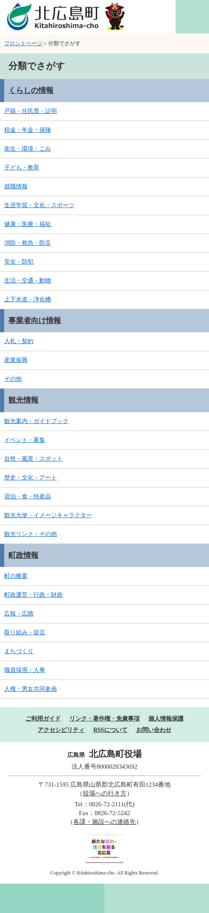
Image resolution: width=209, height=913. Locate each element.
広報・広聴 (18, 613)
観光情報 (23, 400)
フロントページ (23, 43)
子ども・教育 (21, 167)
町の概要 (16, 576)
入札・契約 (18, 341)
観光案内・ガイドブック (36, 421)
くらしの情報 (31, 90)
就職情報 (16, 186)
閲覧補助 (192, 16)
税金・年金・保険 (27, 130)
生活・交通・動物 (27, 280)
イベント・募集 (24, 440)
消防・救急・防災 (27, 243)
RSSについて (110, 730)
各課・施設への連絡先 (104, 821)
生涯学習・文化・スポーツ (39, 205)
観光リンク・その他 (30, 534)
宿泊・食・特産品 (27, 496)
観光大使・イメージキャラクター (48, 515)
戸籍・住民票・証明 (30, 111)
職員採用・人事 (24, 670)
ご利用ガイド (43, 719)
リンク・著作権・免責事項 (104, 719)
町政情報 (23, 555)
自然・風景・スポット (33, 459)
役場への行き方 (105, 793)
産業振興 (16, 360)
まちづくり (18, 651)
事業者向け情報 (34, 320)
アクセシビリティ (61, 730)
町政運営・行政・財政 (33, 595)
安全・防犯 (18, 262)
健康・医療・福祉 (27, 224)
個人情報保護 (166, 719)
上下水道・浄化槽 (27, 299)
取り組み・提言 (24, 632)
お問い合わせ (153, 730)
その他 (13, 379)
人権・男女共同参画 (30, 689)
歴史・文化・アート (30, 477)
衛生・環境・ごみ (27, 149)
